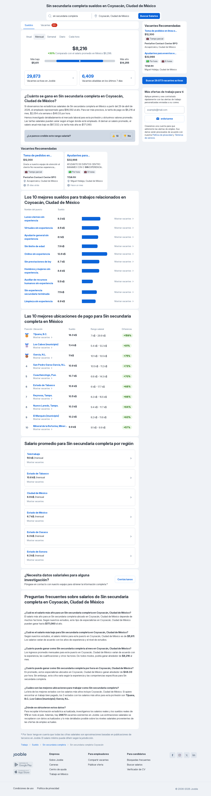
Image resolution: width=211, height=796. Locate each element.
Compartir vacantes (98, 759)
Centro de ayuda (57, 769)
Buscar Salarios (149, 16)
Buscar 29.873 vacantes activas (164, 80)
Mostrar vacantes (124, 218)
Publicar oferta (95, 764)
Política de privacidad (163, 135)
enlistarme (164, 118)
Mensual (39, 36)
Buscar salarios (134, 764)
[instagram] (180, 755)
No (127, 136)
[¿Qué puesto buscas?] (68, 16)
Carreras (53, 764)
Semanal (51, 36)
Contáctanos (125, 579)
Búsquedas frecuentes (138, 759)
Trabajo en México (58, 774)
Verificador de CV (136, 769)
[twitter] (187, 755)
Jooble (194, 788)
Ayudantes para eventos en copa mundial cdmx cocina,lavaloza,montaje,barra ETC (82, 155)
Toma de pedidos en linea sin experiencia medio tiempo (36, 155)
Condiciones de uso (23, 788)
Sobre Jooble (56, 759)
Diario (62, 36)
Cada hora (74, 36)
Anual (29, 36)
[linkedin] (194, 755)
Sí (115, 136)
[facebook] (172, 755)
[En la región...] (114, 16)
